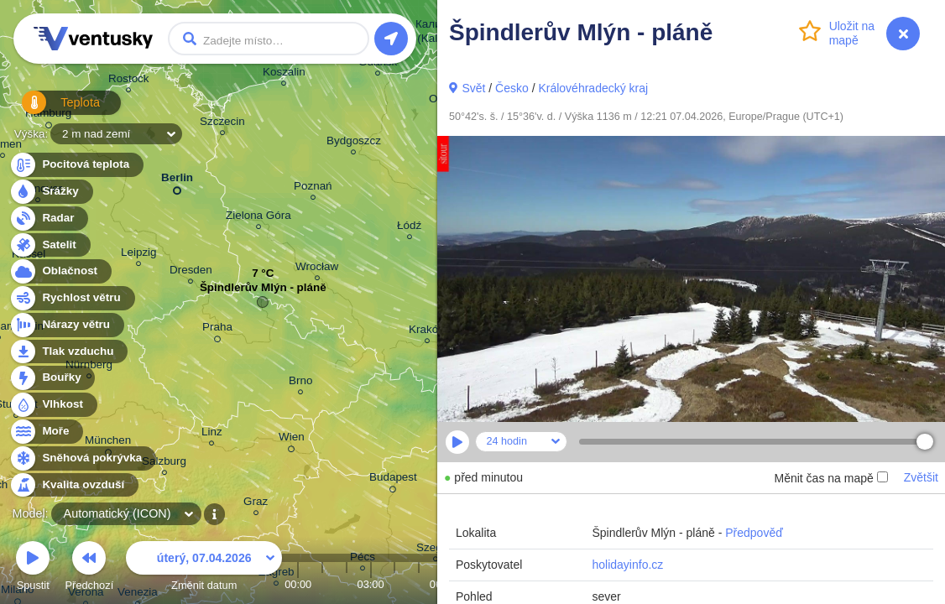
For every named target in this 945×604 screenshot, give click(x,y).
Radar (49, 218)
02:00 (346, 584)
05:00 (418, 584)
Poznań (313, 188)
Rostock (128, 81)
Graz (255, 504)
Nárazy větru (66, 325)
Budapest (393, 480)
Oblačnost (60, 271)
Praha (217, 329)
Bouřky (52, 378)
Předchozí (89, 568)
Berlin (177, 180)
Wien (292, 439)
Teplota (52, 108)
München (108, 443)
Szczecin (222, 124)
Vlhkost (53, 405)
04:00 (394, 584)
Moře (46, 431)
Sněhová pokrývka (82, 458)
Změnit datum (204, 568)
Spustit (33, 568)
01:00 (322, 584)
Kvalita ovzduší (73, 485)
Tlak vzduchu (68, 352)
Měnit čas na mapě (830, 478)
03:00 (371, 584)
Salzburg (164, 463)
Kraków (427, 332)
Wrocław (316, 269)
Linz (211, 434)
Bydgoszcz (353, 143)
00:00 (298, 584)
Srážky (51, 192)
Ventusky (90, 38)
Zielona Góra (258, 217)
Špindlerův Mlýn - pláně (263, 291)
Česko (512, 88)
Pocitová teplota (76, 165)
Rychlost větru (72, 298)
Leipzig (139, 254)
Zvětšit (921, 477)
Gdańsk (377, 64)
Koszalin (284, 74)
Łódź (409, 228)
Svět (473, 88)
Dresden (191, 272)
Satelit (49, 245)
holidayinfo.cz (627, 564)
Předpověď (754, 532)
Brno (300, 383)
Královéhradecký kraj (593, 88)
